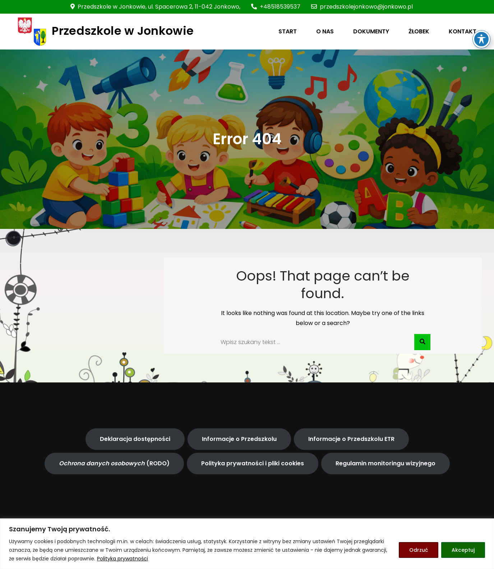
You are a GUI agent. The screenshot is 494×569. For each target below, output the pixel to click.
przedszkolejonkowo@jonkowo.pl (362, 7)
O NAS (325, 31)
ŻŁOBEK (418, 31)
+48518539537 (275, 7)
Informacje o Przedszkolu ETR (351, 439)
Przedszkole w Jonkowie (123, 31)
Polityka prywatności (122, 558)
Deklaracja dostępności (135, 439)
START (287, 31)
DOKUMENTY (371, 31)
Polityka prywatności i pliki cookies (252, 463)
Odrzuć (418, 550)
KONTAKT (462, 31)
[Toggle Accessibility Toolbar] (481, 21)
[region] (247, 543)
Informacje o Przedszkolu (239, 439)
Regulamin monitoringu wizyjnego (385, 463)
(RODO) (114, 463)
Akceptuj (463, 550)
